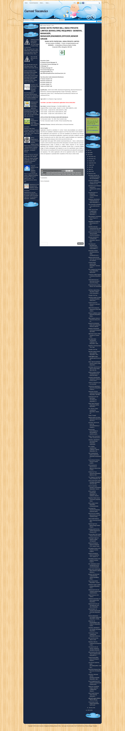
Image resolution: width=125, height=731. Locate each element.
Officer (73, 174)
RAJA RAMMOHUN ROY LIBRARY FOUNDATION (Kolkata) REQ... (94, 683)
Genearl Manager (57, 174)
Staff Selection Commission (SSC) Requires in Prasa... (94, 218)
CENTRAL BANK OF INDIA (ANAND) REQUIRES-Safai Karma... (94, 299)
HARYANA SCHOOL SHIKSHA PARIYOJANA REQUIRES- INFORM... (94, 393)
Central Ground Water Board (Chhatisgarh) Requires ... (93, 659)
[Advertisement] (62, 228)
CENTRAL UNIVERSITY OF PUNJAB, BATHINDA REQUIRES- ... (94, 629)
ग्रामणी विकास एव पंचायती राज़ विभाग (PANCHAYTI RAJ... (94, 223)
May (90, 169)
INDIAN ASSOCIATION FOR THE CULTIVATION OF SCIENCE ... (94, 259)
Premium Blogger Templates (91, 726)
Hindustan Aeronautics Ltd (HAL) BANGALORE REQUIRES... (94, 600)
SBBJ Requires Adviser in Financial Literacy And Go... (94, 320)
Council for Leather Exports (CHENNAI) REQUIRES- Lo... (94, 276)
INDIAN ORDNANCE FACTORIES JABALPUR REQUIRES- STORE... (94, 617)
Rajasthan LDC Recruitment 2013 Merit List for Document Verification (35, 88)
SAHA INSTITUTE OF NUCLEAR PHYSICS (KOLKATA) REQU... (93, 281)
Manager (69, 174)
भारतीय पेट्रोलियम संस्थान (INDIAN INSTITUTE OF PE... (94, 358)
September (91, 163)
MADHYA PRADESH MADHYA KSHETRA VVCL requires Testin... (94, 545)
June (90, 167)
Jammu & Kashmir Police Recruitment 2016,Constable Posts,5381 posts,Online (30, 72)
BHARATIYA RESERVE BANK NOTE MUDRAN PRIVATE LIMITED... (94, 325)
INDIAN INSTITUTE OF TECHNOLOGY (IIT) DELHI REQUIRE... (93, 605)
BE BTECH (78, 172)
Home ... (42, 3)
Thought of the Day (92, 295)
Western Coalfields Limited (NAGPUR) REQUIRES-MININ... (94, 314)
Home (26, 3)
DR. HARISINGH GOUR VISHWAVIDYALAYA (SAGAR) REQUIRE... (94, 565)
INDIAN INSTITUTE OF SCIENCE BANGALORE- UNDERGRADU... (94, 591)
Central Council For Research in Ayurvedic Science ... (94, 304)
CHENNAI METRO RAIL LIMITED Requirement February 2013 (94, 531)
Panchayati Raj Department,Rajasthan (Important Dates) (94, 510)
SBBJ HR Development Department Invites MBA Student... (94, 309)
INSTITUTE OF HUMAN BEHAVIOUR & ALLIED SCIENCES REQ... (94, 515)
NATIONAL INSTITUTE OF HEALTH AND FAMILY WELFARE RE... (94, 369)
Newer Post (44, 243)
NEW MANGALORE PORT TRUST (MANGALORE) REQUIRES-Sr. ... (94, 654)
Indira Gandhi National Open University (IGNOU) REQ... (94, 520)
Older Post (80, 243)
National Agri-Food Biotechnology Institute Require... (94, 525)
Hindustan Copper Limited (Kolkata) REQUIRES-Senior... (94, 586)
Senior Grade (78, 174)
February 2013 (49, 174)
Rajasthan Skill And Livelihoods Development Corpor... (94, 643)
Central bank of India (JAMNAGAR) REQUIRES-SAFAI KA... (94, 634)
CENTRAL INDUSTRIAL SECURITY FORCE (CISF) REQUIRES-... (94, 292)
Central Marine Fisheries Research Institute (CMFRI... (94, 461)
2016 (88, 152)
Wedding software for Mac (55, 726)
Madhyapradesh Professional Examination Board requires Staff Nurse (34, 105)
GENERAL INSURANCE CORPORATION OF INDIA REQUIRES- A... (94, 201)
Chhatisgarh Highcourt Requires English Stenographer (93, 539)
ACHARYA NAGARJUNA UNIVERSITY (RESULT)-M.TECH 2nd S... (94, 379)
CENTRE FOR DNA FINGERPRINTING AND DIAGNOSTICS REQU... (94, 228)
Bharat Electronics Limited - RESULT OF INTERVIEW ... (94, 286)
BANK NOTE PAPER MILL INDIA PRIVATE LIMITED (63, 172)
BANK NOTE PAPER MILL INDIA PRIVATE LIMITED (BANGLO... (94, 571)
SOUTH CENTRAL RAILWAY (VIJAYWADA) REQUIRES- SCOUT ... (94, 487)
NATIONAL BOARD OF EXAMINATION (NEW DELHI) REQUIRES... (94, 177)
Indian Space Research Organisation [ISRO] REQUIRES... (93, 405)
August (90, 165)
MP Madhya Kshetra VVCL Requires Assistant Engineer (94, 550)
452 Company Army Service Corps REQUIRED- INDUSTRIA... (94, 271)
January (91, 707)
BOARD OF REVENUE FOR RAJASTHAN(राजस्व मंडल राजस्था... (94, 330)
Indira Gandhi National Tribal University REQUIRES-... (93, 695)
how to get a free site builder (68, 726)
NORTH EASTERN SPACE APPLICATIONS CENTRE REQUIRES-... (94, 233)
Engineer (43, 174)
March (90, 171)
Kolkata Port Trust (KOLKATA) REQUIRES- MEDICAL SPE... (94, 473)
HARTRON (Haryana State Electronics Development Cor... (94, 671)
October (91, 160)
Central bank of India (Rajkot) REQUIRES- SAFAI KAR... (93, 703)
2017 (88, 150)
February (91, 173)
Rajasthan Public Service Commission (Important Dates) (94, 499)
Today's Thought (92, 415)
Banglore (49, 172)
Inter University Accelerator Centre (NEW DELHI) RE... (94, 206)
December (91, 156)
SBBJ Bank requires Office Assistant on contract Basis (94, 335)
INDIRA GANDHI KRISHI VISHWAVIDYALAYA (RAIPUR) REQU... (94, 374)
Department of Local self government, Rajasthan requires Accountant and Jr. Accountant (31, 187)
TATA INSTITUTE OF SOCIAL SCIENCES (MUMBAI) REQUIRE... (94, 648)
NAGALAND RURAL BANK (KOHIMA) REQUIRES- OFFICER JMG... (94, 482)
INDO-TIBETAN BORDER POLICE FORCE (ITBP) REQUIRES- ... (94, 363)
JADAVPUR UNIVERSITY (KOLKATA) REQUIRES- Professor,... (94, 388)
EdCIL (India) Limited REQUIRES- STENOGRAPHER (93, 505)
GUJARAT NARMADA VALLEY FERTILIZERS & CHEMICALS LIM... (94, 182)
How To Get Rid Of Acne (79, 726)
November (91, 158)
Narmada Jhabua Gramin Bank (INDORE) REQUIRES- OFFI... (94, 353)
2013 (88, 154)
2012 (88, 710)
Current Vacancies (34, 3)
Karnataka (64, 174)
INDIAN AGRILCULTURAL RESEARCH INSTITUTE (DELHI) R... (94, 419)
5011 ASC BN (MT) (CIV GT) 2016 (34, 58)
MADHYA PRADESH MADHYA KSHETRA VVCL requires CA (93, 555)
